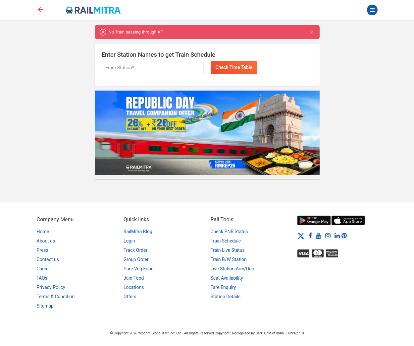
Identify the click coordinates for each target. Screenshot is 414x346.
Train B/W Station (229, 259)
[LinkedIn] (337, 235)
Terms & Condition (56, 296)
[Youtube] (318, 235)
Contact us (48, 259)
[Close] (312, 32)
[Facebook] (310, 235)
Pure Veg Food (139, 268)
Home (43, 231)
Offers (130, 296)
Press (42, 250)
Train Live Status (228, 250)
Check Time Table (234, 67)
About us (46, 240)
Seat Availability (227, 278)
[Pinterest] (344, 235)
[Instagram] (328, 235)
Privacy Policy (51, 287)
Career (43, 268)
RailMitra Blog (138, 231)
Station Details (226, 296)
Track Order (135, 250)
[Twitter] (300, 235)
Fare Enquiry (223, 287)
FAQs (42, 278)
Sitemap (45, 306)
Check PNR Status (229, 231)
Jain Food (134, 278)
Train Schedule (226, 240)
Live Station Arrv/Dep (232, 268)
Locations (134, 287)
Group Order (136, 259)
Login (129, 240)
